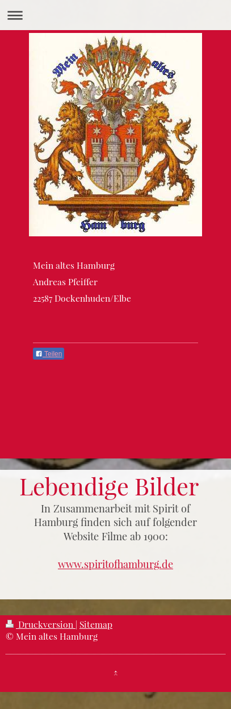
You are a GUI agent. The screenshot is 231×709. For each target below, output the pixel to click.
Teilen (48, 354)
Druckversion (40, 624)
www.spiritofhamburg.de (115, 564)
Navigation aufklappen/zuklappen (115, 15)
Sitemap (95, 624)
